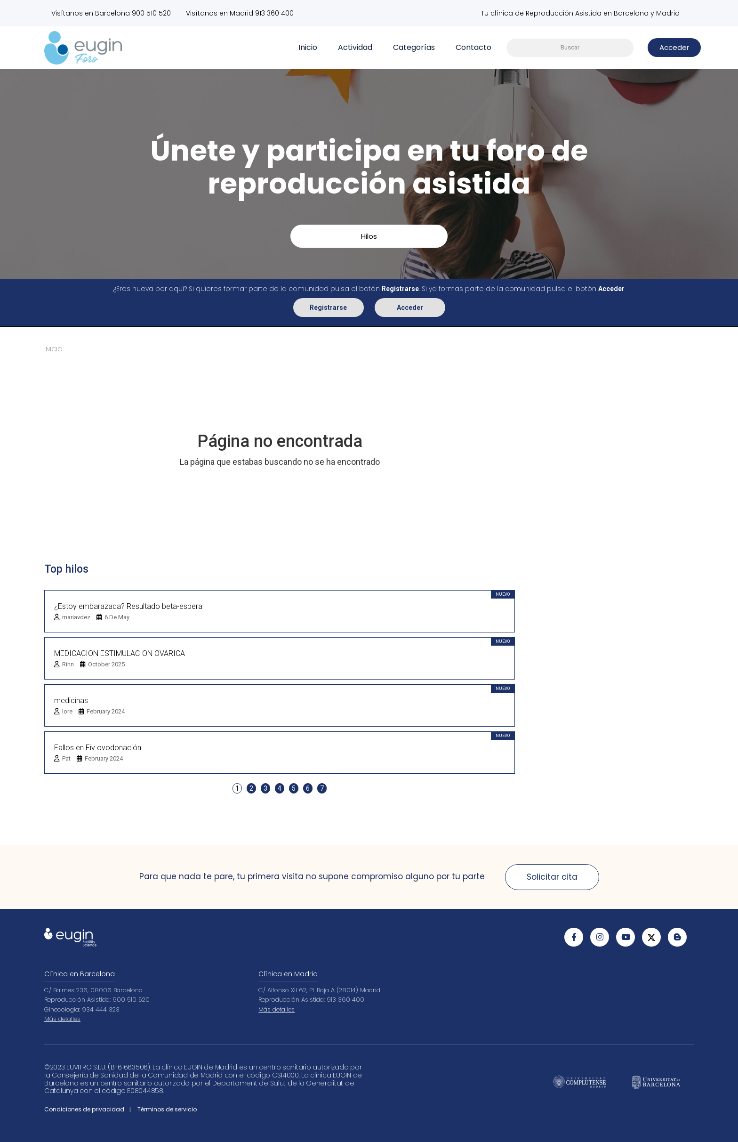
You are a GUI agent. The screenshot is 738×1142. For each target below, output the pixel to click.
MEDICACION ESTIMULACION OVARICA (119, 652)
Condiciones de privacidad (84, 1109)
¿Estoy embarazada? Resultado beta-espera (128, 605)
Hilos (369, 236)
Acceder (410, 307)
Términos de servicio (167, 1109)
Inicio (307, 47)
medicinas (71, 700)
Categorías (414, 47)
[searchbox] (570, 48)
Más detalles (62, 1018)
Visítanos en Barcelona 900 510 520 (111, 13)
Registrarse (328, 307)
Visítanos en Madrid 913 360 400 (241, 13)
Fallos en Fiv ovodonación (97, 747)
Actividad (355, 47)
